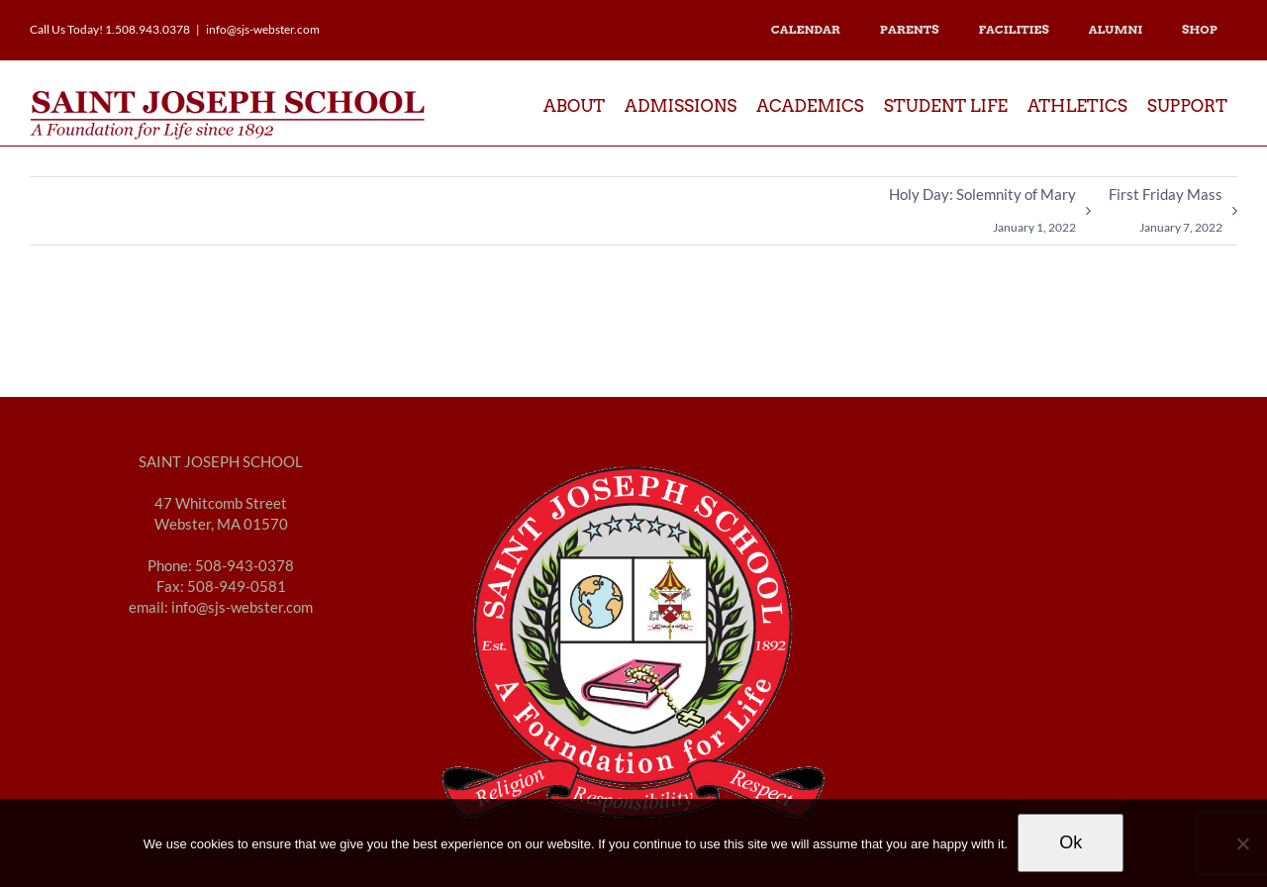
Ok (1070, 842)
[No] (1242, 843)
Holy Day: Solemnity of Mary (982, 215)
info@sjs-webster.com (263, 29)
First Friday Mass (1165, 215)
